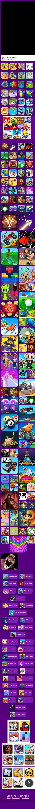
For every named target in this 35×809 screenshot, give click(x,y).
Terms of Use (25, 798)
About (9, 798)
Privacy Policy (16, 798)
